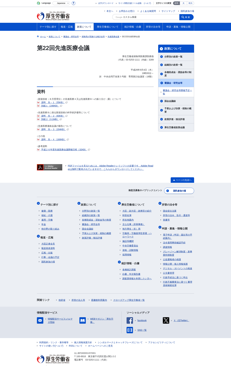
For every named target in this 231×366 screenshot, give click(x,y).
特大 (191, 3)
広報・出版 (47, 247)
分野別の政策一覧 (173, 56)
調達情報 (167, 242)
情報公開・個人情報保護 (175, 259)
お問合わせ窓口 (127, 11)
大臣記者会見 (48, 238)
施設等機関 (128, 238)
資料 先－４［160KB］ (53, 139)
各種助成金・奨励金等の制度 (177, 74)
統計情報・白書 (131, 259)
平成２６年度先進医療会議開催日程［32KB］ (63, 149)
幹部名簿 (126, 212)
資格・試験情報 (130, 247)
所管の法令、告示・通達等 (176, 212)
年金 (43, 221)
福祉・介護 (47, 212)
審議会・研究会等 (173, 83)
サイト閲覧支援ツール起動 (129, 3)
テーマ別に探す (50, 202)
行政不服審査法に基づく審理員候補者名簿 (177, 279)
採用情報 (126, 251)
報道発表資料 (48, 243)
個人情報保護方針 (83, 337)
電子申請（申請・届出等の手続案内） (177, 231)
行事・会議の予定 (50, 252)
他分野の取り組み (50, 226)
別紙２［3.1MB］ (49, 119)
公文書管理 (168, 268)
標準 (176, 3)
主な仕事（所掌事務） (133, 221)
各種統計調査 (129, 264)
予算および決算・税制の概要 (177, 110)
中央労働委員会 (130, 242)
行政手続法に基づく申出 (175, 272)
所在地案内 (128, 217)
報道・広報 (47, 233)
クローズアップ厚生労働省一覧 (129, 295)
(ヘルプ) (147, 3)
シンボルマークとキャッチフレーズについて (120, 337)
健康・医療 (47, 208)
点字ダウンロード (106, 3)
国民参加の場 (187, 11)
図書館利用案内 (99, 295)
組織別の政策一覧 (173, 65)
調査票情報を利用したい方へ (137, 273)
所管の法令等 (170, 202)
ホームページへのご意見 (100, 341)
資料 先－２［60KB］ (52, 116)
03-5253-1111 (92, 354)
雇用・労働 (47, 217)
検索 (188, 17)
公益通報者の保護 (172, 254)
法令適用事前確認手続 (174, 237)
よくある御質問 (148, 11)
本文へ (110, 11)
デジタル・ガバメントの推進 (177, 263)
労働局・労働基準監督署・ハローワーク (137, 232)
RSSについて (75, 341)
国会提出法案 (169, 208)
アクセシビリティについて (161, 337)
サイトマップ (168, 11)
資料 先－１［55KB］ (52, 102)
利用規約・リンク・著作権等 (53, 337)
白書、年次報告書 (131, 269)
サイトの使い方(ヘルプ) (51, 341)
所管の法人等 (78, 295)
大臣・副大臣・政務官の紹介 (137, 208)
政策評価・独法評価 (174, 119)
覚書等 (166, 217)
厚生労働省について (133, 202)
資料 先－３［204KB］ (53, 129)
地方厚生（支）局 (131, 226)
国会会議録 (170, 101)
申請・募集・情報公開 (176, 224)
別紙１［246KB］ (49, 105)
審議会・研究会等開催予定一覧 (177, 92)
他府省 (62, 295)
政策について (173, 48)
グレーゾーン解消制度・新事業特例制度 (177, 248)
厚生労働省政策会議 (174, 127)
